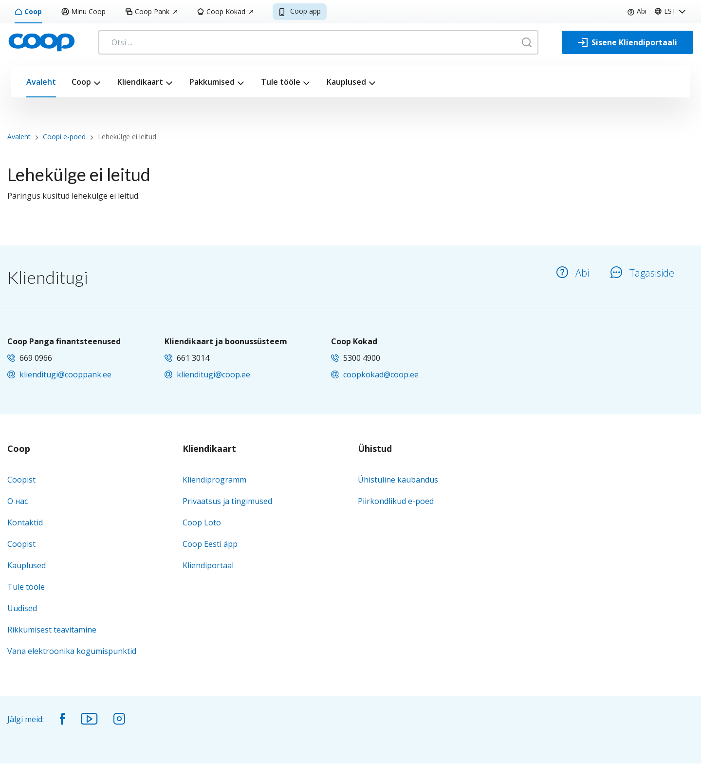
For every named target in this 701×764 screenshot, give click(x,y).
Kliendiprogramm (214, 479)
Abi (636, 11)
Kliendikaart (140, 81)
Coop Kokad (225, 11)
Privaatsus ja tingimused (227, 501)
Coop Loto (202, 522)
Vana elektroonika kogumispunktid (71, 651)
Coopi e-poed (64, 136)
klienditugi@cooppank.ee (65, 374)
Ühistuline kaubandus (398, 479)
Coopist (21, 479)
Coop (28, 11)
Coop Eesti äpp (210, 544)
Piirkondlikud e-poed (396, 501)
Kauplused (346, 81)
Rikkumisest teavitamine (51, 629)
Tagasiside (642, 273)
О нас (17, 501)
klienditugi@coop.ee (213, 374)
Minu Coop (83, 11)
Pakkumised (212, 81)
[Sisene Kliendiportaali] (627, 42)
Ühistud (375, 449)
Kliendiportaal (208, 565)
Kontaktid (25, 522)
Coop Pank (151, 11)
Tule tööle (280, 81)
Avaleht (41, 81)
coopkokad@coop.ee (381, 374)
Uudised (22, 608)
